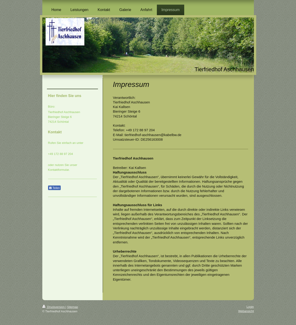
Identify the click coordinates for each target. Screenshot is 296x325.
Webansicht (246, 311)
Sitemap (72, 307)
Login (250, 306)
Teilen (54, 188)
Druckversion (54, 307)
